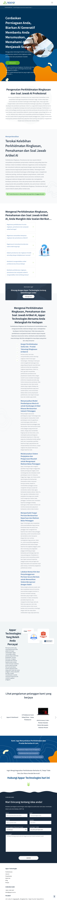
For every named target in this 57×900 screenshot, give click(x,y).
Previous (1, 716)
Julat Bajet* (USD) (34, 827)
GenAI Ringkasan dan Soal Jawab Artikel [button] (22, 7)
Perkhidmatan (8, 872)
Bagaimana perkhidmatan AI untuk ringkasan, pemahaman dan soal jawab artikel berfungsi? (17, 227)
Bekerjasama (12, 63)
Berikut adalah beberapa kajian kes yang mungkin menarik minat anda (20, 73)
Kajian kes (7, 878)
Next (55, 716)
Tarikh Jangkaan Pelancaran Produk (14, 827)
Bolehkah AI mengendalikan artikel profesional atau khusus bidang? (16, 262)
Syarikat (8, 820)
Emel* (31, 813)
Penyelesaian (8, 876)
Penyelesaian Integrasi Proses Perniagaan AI (28, 749)
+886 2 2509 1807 (9, 890)
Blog (6, 880)
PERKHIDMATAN (8, 7)
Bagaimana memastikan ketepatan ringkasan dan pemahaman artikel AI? (17, 237)
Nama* (7, 813)
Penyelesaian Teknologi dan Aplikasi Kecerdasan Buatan (28, 757)
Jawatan (32, 820)
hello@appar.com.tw (10, 892)
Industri (7, 874)
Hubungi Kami (28, 296)
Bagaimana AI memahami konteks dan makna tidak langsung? (17, 245)
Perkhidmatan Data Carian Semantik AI (28, 753)
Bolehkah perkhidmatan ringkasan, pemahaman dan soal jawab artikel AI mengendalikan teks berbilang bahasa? (18, 272)
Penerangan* (9, 834)
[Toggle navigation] (52, 2)
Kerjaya (7, 882)
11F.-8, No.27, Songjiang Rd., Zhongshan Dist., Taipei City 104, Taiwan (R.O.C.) (24, 899)
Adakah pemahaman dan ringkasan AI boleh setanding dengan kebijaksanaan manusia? (19, 254)
